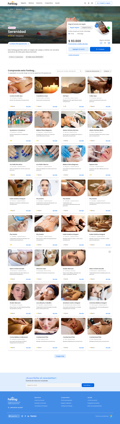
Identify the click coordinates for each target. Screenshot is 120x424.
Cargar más (60, 356)
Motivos (31, 3)
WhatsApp (79, 34)
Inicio (10, 9)
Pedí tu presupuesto (66, 400)
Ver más (28, 106)
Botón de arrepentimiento (95, 406)
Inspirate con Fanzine (40, 403)
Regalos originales (66, 403)
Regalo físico (86, 27)
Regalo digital (74, 27)
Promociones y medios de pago (78, 43)
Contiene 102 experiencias (19, 44)
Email (71, 34)
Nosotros (39, 3)
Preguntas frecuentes (93, 403)
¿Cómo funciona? (73, 55)
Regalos (23, 3)
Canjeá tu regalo (103, 3)
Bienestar (19, 9)
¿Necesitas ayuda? (15, 407)
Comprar (100, 49)
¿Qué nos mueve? (39, 400)
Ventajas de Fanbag (66, 406)
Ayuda (57, 3)
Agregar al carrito (79, 49)
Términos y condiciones (102, 416)
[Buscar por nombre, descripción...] (69, 71)
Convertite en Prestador (41, 406)
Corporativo (49, 3)
